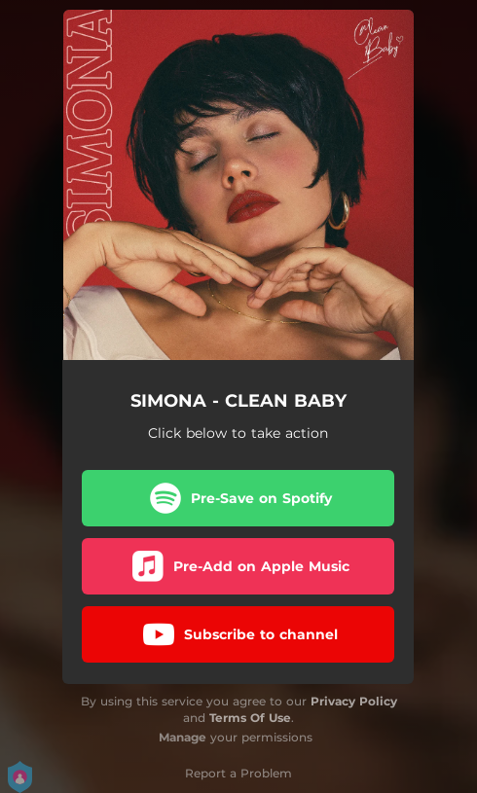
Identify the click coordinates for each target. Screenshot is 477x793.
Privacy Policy (354, 701)
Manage (182, 737)
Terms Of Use (250, 717)
